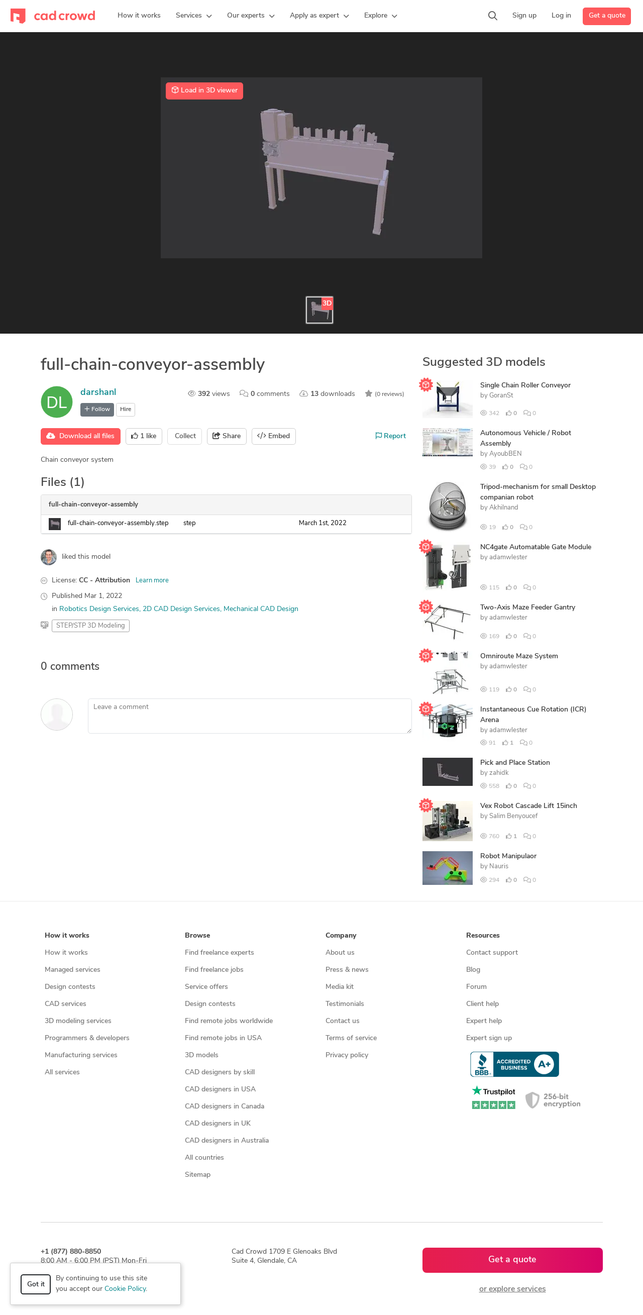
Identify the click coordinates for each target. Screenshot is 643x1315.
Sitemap (197, 1175)
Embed (273, 436)
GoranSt (501, 395)
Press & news (347, 970)
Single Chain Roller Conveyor (525, 385)
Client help (482, 1004)
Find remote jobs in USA (223, 1038)
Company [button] (341, 936)
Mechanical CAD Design (261, 609)
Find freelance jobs (214, 970)
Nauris (498, 866)
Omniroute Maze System (519, 656)
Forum (476, 987)
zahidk (499, 773)
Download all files (80, 436)
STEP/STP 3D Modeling (90, 626)
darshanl (98, 392)
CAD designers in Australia (227, 1141)
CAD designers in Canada (224, 1106)
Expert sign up (489, 1038)
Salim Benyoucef (513, 816)
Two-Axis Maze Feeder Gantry (527, 608)
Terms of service (351, 1038)
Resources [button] (483, 936)
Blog (473, 970)
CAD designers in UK (218, 1124)
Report (391, 436)
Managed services (72, 970)
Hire (125, 410)
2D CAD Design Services (181, 609)
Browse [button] (197, 936)
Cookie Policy (125, 1289)
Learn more (152, 580)
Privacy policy (347, 1055)
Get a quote (607, 16)
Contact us (343, 1021)
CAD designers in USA (220, 1089)
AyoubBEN (505, 454)
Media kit (340, 987)
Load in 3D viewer (205, 90)
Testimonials (345, 1004)
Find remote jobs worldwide (229, 1021)
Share (226, 436)
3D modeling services (78, 1021)
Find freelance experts (219, 953)
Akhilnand (503, 507)
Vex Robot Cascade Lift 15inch (528, 806)
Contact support (492, 953)
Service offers (206, 987)
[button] (194, 16)
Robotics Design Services (99, 609)
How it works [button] (67, 936)
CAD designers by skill (220, 1072)
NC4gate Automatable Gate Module (535, 547)
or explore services (512, 1289)
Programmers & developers (87, 1038)
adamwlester (508, 557)
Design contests (70, 987)
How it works (66, 953)
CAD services (65, 1004)
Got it (36, 1284)
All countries (204, 1158)
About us (340, 953)
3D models (202, 1055)
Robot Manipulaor (508, 856)
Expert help (484, 1021)
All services (62, 1072)
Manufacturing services (81, 1055)
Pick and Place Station (515, 763)
